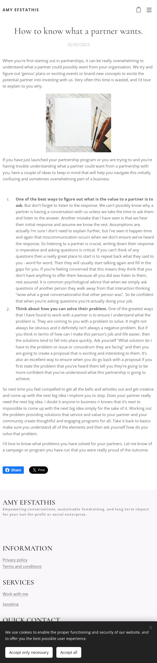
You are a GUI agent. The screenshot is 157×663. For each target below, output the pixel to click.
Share (13, 470)
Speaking (11, 604)
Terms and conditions (22, 566)
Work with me (15, 593)
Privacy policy (15, 559)
